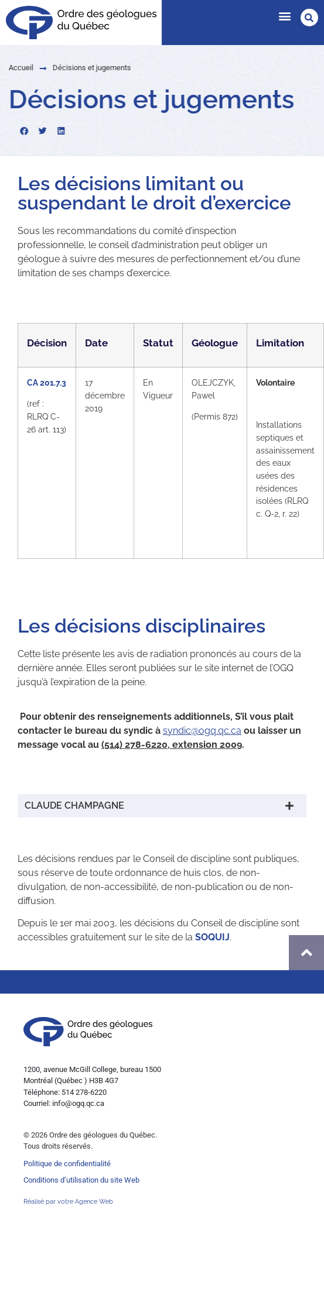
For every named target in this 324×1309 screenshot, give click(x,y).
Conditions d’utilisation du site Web (81, 1180)
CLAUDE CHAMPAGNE (74, 805)
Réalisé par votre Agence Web (68, 1201)
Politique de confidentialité (67, 1163)
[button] (284, 15)
